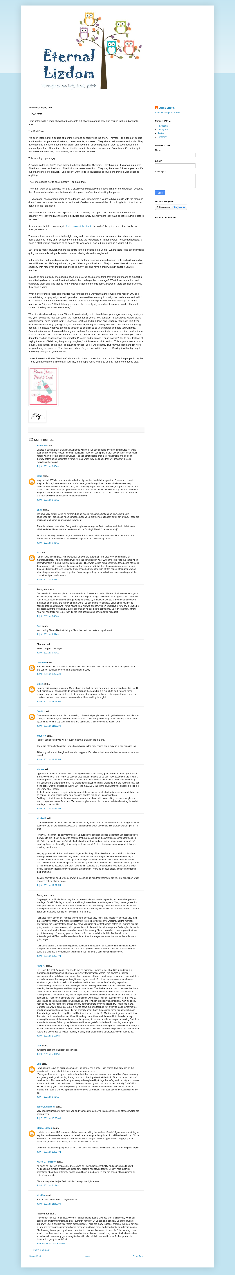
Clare (39, 476)
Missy (40, 684)
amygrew (41, 736)
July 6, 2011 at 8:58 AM (48, 500)
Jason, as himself (46, 1106)
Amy (39, 626)
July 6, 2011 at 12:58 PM (49, 956)
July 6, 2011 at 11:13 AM (49, 701)
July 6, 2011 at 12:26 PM (49, 808)
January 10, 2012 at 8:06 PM (51, 1243)
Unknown (42, 662)
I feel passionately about (78, 226)
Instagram (163, 129)
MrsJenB (41, 818)
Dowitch (41, 711)
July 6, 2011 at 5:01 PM (48, 1054)
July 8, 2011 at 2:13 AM (48, 1185)
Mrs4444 (41, 1195)
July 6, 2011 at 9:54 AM (48, 634)
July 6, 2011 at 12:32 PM (49, 885)
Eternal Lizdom (45, 1128)
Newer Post (35, 1256)
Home (87, 1256)
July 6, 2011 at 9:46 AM (48, 616)
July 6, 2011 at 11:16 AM (49, 726)
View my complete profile (167, 112)
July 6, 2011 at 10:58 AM (49, 674)
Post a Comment (41, 1250)
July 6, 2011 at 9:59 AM (48, 652)
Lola (39, 1064)
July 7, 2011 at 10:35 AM (49, 1118)
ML (38, 552)
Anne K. (41, 966)
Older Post (138, 1256)
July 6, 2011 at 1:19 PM (48, 1035)
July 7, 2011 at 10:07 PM (49, 1152)
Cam (39, 1045)
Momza (40, 769)
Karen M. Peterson (46, 1162)
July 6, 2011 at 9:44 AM (48, 579)
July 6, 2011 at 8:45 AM (48, 466)
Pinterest (162, 137)
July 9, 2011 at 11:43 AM (49, 1204)
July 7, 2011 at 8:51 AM (48, 1097)
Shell (39, 510)
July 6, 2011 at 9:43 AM (48, 543)
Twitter (161, 133)
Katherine (42, 445)
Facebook (163, 126)
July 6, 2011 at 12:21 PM (49, 759)
